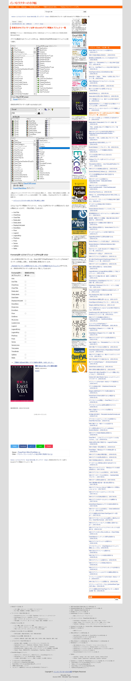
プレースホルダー (87, 622)
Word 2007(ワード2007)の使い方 (81, 635)
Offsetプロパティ (36, 654)
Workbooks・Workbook (32, 645)
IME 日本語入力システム (79, 645)
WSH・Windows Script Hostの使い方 (80, 610)
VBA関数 (25, 643)
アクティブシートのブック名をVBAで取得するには (34, 454)
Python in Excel (104, 656)
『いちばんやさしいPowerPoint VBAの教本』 (23, 662)
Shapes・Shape (18, 650)
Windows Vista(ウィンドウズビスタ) (98, 646)
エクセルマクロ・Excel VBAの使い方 (27, 16)
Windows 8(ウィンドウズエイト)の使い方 (83, 648)
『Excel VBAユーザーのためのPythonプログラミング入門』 (86, 662)
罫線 (34, 658)
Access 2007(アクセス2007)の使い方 (82, 638)
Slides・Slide (97, 620)
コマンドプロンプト (102, 645)
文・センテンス (27, 618)
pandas (97, 656)
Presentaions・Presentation (80, 620)
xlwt (88, 656)
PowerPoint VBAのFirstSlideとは (29, 452)
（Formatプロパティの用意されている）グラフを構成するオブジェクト (35, 266)
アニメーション (102, 624)
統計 (57, 638)
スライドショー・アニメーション (85, 615)
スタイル (35, 617)
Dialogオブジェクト (51, 650)
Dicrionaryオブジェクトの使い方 (93, 608)
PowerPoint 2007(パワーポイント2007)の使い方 (84, 637)
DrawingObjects (34, 650)
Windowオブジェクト (43, 618)
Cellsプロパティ (18, 654)
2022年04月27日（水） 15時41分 (22, 24)
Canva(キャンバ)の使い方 (77, 661)
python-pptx (92, 658)
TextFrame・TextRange (79, 624)
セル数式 (39, 658)
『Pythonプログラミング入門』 (70, 7)
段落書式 (22, 610)
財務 (44, 638)
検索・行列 (34, 638)
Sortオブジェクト (24, 646)
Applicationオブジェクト (20, 645)
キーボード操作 (33, 627)
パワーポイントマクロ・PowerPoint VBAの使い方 (83, 618)
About (17, 7)
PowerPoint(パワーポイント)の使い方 (80, 613)
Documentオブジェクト (19, 615)
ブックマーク (24, 620)
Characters (52, 646)
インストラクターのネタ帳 (23, 3)
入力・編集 (17, 609)
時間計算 (22, 638)
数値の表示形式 (25, 633)
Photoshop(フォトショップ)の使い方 (94, 661)
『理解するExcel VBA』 (50, 7)
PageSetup (42, 650)
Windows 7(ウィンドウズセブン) (81, 646)
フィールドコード (38, 609)
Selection (30, 617)
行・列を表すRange (30, 656)
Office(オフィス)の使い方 (77, 628)
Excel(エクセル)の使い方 (18, 623)
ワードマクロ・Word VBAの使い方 (21, 613)
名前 (22, 625)
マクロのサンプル (45, 643)
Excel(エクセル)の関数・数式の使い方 (21, 636)
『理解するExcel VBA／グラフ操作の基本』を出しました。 (33, 362)
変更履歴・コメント (48, 620)
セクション (42, 615)
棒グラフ (21, 627)
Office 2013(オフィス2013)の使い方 (100, 641)
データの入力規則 (40, 628)
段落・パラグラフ (18, 618)
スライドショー (94, 624)
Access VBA (89, 626)
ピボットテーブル (37, 648)
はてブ (32, 446)
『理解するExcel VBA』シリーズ (20, 665)
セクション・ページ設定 (27, 609)
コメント (30, 658)
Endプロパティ (26, 654)
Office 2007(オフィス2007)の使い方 (80, 633)
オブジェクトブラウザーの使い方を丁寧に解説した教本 (28, 200)
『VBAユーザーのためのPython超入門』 (81, 664)
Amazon (37, 370)
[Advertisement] (40, 428)
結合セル (50, 658)
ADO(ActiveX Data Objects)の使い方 (103, 626)
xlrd (85, 656)
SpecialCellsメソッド (19, 656)
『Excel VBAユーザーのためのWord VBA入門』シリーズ (26, 664)
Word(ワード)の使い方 (17, 606)
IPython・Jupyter (77, 658)
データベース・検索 (29, 625)
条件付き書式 (17, 633)
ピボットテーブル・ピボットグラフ (26, 628)
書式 (74, 615)
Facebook (23, 446)
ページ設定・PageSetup (32, 615)
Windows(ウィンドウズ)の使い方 (79, 642)
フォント (35, 618)
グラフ (16, 627)
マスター (104, 620)
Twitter (15, 446)
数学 (53, 638)
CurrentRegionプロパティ (47, 654)
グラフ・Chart (44, 16)
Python (72, 654)
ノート (87, 624)
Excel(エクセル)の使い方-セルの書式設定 (22, 631)
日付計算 (16, 638)
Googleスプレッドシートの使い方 (79, 611)
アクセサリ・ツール (91, 645)
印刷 (18, 610)
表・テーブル (31, 620)
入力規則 (16, 658)
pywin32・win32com (101, 658)
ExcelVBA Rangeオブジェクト (19, 652)
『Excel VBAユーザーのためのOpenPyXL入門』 (83, 666)
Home (12, 7)
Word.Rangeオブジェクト (20, 617)
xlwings (81, 656)
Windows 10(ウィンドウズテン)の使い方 (103, 648)
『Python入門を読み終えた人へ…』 (80, 667)
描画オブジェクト (35, 610)
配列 (21, 643)
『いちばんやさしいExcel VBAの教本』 (22, 660)
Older (20, 21)
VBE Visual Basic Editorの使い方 (79, 606)
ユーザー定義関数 (47, 648)
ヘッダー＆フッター (51, 615)
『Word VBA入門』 (34, 7)
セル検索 (44, 658)
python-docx (86, 658)
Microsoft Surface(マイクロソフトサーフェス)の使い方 (86, 651)
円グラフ (26, 627)
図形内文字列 (26, 650)
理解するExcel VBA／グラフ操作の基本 (46, 366)
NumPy (92, 656)
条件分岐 (16, 643)
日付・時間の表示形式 (36, 633)
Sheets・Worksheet (44, 645)
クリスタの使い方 (109, 661)
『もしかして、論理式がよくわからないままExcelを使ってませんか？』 (30, 667)
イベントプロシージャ (34, 643)
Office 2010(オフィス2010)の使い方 (80, 641)
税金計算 (49, 638)
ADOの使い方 (92, 606)
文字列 (40, 638)
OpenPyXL (76, 656)
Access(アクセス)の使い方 (77, 626)
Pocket (49, 446)
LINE (40, 446)
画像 (101, 622)
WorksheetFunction (18, 648)
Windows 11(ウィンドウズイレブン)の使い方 (84, 650)
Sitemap (23, 7)
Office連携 (16, 620)
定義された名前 (28, 648)
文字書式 (28, 610)
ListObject (16, 646)
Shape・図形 (39, 620)
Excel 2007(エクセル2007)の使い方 (98, 635)
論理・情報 (28, 638)
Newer (14, 21)
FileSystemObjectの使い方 (77, 608)
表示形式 (38, 656)
